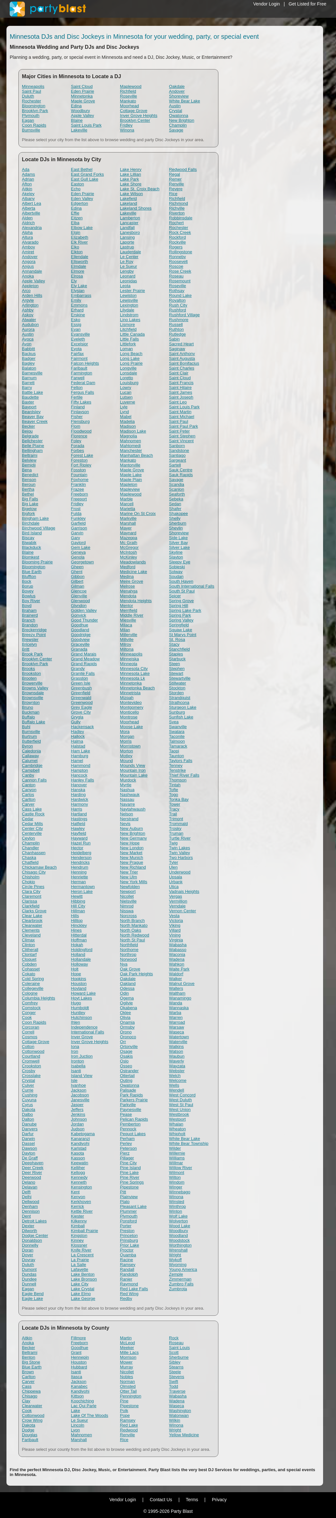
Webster (176, 1070)
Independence (84, 1027)
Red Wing (129, 1293)
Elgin (75, 232)
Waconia (177, 954)
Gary (75, 537)
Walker (175, 978)
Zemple (176, 1274)
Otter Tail (128, 1391)
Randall (127, 1269)
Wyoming (177, 1264)
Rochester (31, 101)
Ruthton (176, 329)
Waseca (176, 1032)
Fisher (77, 416)
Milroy (125, 644)
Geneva (78, 552)
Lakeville (79, 130)
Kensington (81, 1187)
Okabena (128, 1007)
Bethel (28, 494)
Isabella (78, 1065)
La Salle (78, 1264)
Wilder (175, 1148)
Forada (77, 445)
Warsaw (176, 1027)
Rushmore (178, 319)
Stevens (176, 1376)
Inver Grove (82, 1036)
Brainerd (30, 615)
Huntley (78, 1012)
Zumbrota (178, 1288)
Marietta (127, 508)
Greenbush (81, 688)
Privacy (219, 1499)
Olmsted (127, 1386)
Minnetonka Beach (137, 688)
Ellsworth (79, 261)
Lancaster (129, 222)
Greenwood (82, 702)
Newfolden (130, 886)
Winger (175, 1187)
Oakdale (176, 86)
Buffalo (28, 717)
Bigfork (28, 513)
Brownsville (32, 697)
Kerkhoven (81, 1201)
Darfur (28, 1133)
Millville (126, 639)
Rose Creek (180, 271)
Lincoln (77, 1425)
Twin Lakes (179, 847)
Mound (126, 760)
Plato (125, 1201)
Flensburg (80, 421)
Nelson (126, 813)
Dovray (28, 1259)
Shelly (174, 518)
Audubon (30, 324)
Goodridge (81, 634)
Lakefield (128, 198)
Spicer (175, 595)
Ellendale (80, 256)
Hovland (79, 988)
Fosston (78, 469)
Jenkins (78, 1114)
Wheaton (177, 1128)
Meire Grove (131, 581)
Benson (29, 479)
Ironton (77, 1061)
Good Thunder (84, 620)
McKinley (128, 557)
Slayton (176, 557)
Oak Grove (130, 969)
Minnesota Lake (135, 673)
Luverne (127, 402)
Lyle (123, 406)
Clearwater (32, 925)
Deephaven (33, 1162)
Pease (126, 1114)
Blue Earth (32, 571)
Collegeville (32, 988)
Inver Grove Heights (138, 115)
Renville (176, 184)
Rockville (177, 242)
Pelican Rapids (134, 1119)
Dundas (29, 1274)
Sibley (174, 1362)
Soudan (176, 576)
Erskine (78, 314)
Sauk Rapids (181, 474)
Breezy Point (34, 634)
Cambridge (32, 765)
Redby (126, 1298)
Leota (125, 285)
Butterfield (31, 741)
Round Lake (180, 295)
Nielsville (128, 901)
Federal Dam (83, 382)
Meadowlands (133, 562)
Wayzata (177, 1065)
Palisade (128, 1090)
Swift (173, 1381)
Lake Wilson (131, 193)
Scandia (176, 484)
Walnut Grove (181, 983)
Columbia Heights (38, 998)
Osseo (126, 1065)
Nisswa (126, 910)
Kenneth (79, 1182)
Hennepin (80, 1357)
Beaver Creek (34, 421)
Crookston (31, 1065)
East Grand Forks (87, 174)
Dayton (28, 1153)
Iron (74, 1051)
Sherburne (179, 1357)
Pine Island (130, 1167)
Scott (174, 1352)
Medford (127, 566)
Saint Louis (179, 1347)
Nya (123, 964)
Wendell (176, 1090)
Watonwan (179, 1415)
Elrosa (77, 276)
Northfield (129, 944)
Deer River (32, 1172)
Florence (79, 436)
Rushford (177, 310)
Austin (175, 105)
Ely (74, 280)
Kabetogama (83, 1133)
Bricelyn (29, 644)
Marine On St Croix (138, 513)
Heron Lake (82, 891)
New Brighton (181, 120)
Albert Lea (31, 203)
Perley (126, 1143)
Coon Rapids (34, 125)
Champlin (178, 125)
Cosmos (29, 1036)
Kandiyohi (80, 1143)
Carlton (29, 799)
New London (131, 847)
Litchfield (128, 329)
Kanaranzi (80, 1138)
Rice (173, 193)
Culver (28, 1085)
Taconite (176, 736)
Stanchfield (179, 649)
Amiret (28, 251)
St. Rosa (177, 639)
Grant (76, 1352)
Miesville (128, 620)
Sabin (174, 339)
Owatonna (178, 115)
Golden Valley (84, 610)
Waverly (176, 1061)
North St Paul (132, 939)
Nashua (127, 789)
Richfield (128, 91)
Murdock (128, 780)
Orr (123, 1041)
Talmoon (177, 741)
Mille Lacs (129, 1352)
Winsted (176, 1201)
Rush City (178, 305)
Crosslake (31, 1075)
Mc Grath (128, 542)
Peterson (128, 1148)
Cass (27, 1386)
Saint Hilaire (180, 387)
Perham (127, 1138)
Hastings (79, 818)
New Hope (130, 843)
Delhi (27, 1196)
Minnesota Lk (132, 678)
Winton (175, 1211)
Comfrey (30, 1002)
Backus (29, 353)
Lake (75, 1410)
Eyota (76, 348)
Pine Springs (132, 1182)
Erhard (77, 310)
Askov (27, 314)
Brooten (29, 678)
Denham (30, 1206)
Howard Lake (83, 993)
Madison (128, 426)
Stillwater (177, 683)
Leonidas (128, 280)
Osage (126, 1051)
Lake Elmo (81, 1293)
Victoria (176, 920)
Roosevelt (178, 261)
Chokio (28, 881)
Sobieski (177, 566)
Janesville (80, 1099)
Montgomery (131, 707)
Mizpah (126, 697)
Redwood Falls (183, 169)
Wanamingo (180, 998)
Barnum (29, 377)
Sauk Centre (180, 469)
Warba (175, 1012)
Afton (27, 184)
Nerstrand (129, 818)
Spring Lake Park (185, 610)
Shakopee (178, 513)
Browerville (32, 683)
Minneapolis (33, 86)
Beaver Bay (33, 416)
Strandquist (179, 697)
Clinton (28, 944)
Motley (126, 755)
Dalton (28, 1119)
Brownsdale (33, 692)
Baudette (30, 397)
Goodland (80, 629)
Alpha (27, 232)
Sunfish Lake (181, 717)
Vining (175, 935)
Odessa (127, 988)
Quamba (128, 1254)
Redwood (129, 1430)
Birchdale (30, 523)
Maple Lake (131, 474)
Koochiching (82, 1400)
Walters (176, 988)
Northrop (128, 954)
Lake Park (129, 179)
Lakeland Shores (136, 208)
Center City (32, 828)
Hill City (78, 906)
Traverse (177, 1391)
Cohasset (31, 969)
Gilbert (77, 581)
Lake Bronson (84, 1279)
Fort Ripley (81, 465)
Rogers (176, 247)
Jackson (79, 1090)
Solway (176, 571)
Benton (28, 1357)
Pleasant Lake (133, 1206)
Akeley (28, 193)
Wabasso (177, 949)
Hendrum (79, 867)
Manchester (131, 450)
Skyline (176, 552)
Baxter (28, 402)
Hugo (76, 1002)
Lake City (80, 1284)
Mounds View (132, 765)
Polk (124, 1410)
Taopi (174, 751)
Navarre (127, 804)
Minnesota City (134, 668)
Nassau (127, 799)
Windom (176, 1182)
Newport (127, 891)
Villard (175, 930)
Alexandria (32, 227)
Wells (174, 1085)
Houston (79, 983)
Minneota (128, 663)
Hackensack (82, 726)
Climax (28, 939)
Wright (175, 1254)
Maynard (128, 532)
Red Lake (129, 1425)
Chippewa (31, 1391)
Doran (27, 1250)
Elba (75, 222)
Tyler (173, 862)
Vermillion (178, 901)
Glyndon (79, 605)
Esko (75, 319)
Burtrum (29, 736)
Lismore (127, 324)
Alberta (28, 208)
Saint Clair (178, 373)
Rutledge (177, 334)
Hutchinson (81, 1017)
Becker (28, 426)
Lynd (124, 411)
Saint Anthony (182, 353)
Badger (29, 358)
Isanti (76, 1070)
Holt (75, 969)
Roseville (128, 96)
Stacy (174, 644)
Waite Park (179, 969)
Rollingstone (180, 251)
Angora (29, 261)
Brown (28, 1371)
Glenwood (80, 600)
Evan (76, 329)
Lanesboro (130, 232)
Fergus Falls (82, 392)
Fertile (77, 397)
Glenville (79, 595)
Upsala (175, 876)
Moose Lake (131, 726)
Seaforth (177, 494)
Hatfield (78, 823)
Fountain (79, 474)
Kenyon (78, 1196)
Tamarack (178, 746)
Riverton (176, 213)
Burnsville (31, 130)
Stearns (176, 1367)
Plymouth (30, 115)
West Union (180, 1109)
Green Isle (80, 683)
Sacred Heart (181, 343)
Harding (78, 794)
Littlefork (128, 343)
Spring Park (180, 615)
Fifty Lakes (81, 402)
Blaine (77, 120)
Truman (176, 833)
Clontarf (29, 954)
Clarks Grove (34, 910)
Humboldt (80, 1007)
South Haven (181, 581)
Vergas (175, 896)
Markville (128, 518)
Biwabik (29, 542)
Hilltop (77, 920)
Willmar (176, 1162)
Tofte (173, 789)
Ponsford (128, 1221)
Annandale (32, 271)
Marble (126, 499)
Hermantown (83, 886)
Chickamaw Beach (39, 867)
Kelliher (78, 1167)
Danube (29, 1124)
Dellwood (30, 1201)
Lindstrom (129, 314)
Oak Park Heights (136, 973)
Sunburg (177, 712)
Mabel (125, 416)
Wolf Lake (178, 1216)
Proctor (126, 1250)
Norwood (128, 959)
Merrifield (128, 610)
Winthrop (177, 1206)
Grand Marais (84, 654)
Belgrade (30, 436)
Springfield (179, 625)
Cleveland (31, 935)
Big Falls (30, 499)
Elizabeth (79, 237)
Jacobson (80, 1095)
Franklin (78, 484)
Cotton (28, 1046)
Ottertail (127, 1075)
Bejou (27, 431)
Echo (76, 188)
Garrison (79, 528)
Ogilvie (126, 1002)
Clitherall (30, 949)
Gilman (77, 586)
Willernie (177, 1153)
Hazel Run (81, 843)
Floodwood (81, 431)
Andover (176, 91)
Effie (75, 213)
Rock (174, 1337)
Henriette (79, 876)
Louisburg (129, 382)
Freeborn (79, 494)
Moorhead (129, 105)
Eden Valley (82, 198)
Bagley (28, 363)
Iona (75, 1046)
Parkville (128, 1104)
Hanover (79, 784)
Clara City (31, 891)
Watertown (179, 1036)
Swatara (176, 731)
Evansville (80, 334)
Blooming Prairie (37, 562)
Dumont (29, 1269)
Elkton (77, 251)
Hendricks (80, 862)
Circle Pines (33, 886)
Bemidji (29, 465)
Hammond (80, 765)
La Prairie (80, 1259)
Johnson (79, 1119)
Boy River (31, 600)
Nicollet (127, 896)
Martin (125, 1337)
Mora (125, 731)
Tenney (176, 765)
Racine (126, 1259)
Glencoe (79, 591)
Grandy (78, 668)
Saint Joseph (181, 397)
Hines (76, 930)
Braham (29, 610)
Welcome (177, 1080)
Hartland (79, 813)
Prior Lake (129, 1245)
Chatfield (30, 862)
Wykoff (175, 1259)
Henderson (81, 857)
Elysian (78, 290)
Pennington (130, 1396)
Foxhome (80, 479)
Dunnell (29, 1284)
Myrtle (125, 784)
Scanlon (176, 489)
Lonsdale (128, 373)
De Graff (30, 1158)
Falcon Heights (85, 363)
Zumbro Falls (181, 1284)
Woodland (178, 1235)
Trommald (178, 823)
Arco (26, 290)
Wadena (176, 959)
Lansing (127, 237)
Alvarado (30, 242)
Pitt (123, 1191)
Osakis (126, 1056)
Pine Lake (129, 1172)
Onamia (127, 1022)
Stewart (176, 673)
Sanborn (177, 445)
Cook (27, 1017)
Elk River (79, 242)
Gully (76, 721)
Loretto (126, 377)
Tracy (174, 809)
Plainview (129, 1196)
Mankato (128, 101)
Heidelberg (81, 852)
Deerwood (31, 1177)
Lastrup (127, 247)
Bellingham (32, 450)
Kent (75, 1191)
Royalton (177, 300)
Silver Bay (178, 542)
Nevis (125, 823)
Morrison (128, 1357)
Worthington (180, 1245)
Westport (177, 1119)
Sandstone (179, 450)
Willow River (180, 1167)
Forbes (77, 450)
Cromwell (30, 1061)
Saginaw (177, 348)
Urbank (176, 881)
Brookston (31, 673)
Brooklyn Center (135, 120)
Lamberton (130, 217)
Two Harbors (181, 857)
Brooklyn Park (35, 110)
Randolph (129, 1274)
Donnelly (30, 1245)
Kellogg (78, 1172)
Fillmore (78, 1337)
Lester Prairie (132, 290)
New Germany (133, 838)
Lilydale (127, 310)
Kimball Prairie (84, 1230)
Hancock (79, 775)
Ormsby (127, 1027)
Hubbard (79, 1367)
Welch (175, 1075)
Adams (28, 174)
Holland (78, 954)
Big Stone (31, 1362)
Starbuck (177, 658)
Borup (27, 586)
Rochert (176, 222)
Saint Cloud (82, 86)
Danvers (29, 1128)
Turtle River (180, 838)
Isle (74, 1080)
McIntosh (128, 552)
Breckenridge (34, 629)
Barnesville (32, 373)
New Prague (131, 862)
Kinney (77, 1240)
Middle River (131, 615)
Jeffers (77, 1109)
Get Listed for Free (307, 3)
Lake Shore (131, 184)
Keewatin (79, 1162)
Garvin (77, 532)
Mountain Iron (133, 770)
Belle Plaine (33, 445)
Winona (127, 130)
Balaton (29, 368)
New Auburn (131, 828)
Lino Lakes (130, 319)
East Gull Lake (85, 179)
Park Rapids (131, 1095)
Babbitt (28, 348)
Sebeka (176, 499)
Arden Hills (32, 295)
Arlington (30, 305)
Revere (176, 188)
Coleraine (31, 983)
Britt (25, 649)
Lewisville (129, 300)
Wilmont (176, 1172)
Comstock (31, 1007)
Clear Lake (32, 915)
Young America (183, 1269)
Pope (125, 1415)
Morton (126, 751)
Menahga (128, 591)
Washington (180, 1410)
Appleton (30, 285)
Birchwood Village (38, 528)
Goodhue (80, 625)
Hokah (77, 944)
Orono (125, 1032)
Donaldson (32, 1240)
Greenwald (81, 697)
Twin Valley (179, 852)
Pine (124, 1400)
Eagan (28, 120)
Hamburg (79, 755)
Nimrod (126, 906)
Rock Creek (180, 232)
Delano (28, 1182)
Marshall (128, 523)
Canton (29, 784)
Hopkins (78, 978)
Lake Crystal (82, 1288)
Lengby (127, 271)
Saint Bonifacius (184, 363)
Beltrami (29, 455)
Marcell (126, 503)
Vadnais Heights (184, 891)
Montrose (128, 717)
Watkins (176, 1046)
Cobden (29, 964)
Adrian (28, 179)
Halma (77, 741)
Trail (173, 813)
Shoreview (179, 96)
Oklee (125, 1012)
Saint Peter (179, 431)
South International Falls (191, 586)
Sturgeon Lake (182, 707)
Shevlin (176, 528)
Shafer (175, 508)
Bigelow (29, 508)
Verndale (177, 906)
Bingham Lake (35, 518)
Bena (27, 469)
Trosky (175, 828)
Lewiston (128, 295)
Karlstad (79, 1148)
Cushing (29, 1095)
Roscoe (176, 266)
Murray (126, 1367)
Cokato (28, 973)
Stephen (176, 668)
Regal (174, 174)
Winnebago (179, 1191)
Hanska (78, 789)
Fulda (76, 513)
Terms (192, 1499)
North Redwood (134, 935)
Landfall (127, 227)
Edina (76, 105)
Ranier (126, 1279)
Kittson (77, 1396)
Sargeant (177, 460)
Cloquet (29, 959)
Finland (78, 406)
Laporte (127, 242)
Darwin (28, 1138)
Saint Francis (181, 382)
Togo (173, 794)
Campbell (31, 770)
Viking (174, 925)
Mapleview (130, 489)
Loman (126, 348)
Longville (128, 368)
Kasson (78, 1158)
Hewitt (77, 896)
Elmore (77, 271)
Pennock (128, 1128)
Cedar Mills (32, 823)
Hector (77, 847)
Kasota (77, 1153)
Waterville (178, 1041)
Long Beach (131, 353)
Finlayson (80, 411)
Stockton (177, 688)
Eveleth (78, 339)
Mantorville (130, 465)
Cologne (29, 993)
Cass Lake (32, 809)
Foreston (79, 460)
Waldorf (176, 973)
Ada (25, 169)
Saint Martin (180, 411)
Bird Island (32, 532)
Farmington (81, 373)
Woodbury (80, 110)
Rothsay (176, 290)
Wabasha (177, 944)
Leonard (127, 276)
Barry (27, 387)
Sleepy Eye (179, 562)
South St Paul (182, 591)
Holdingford (82, 949)
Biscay (28, 537)
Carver (28, 804)
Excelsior (79, 343)
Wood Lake (179, 1225)
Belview (29, 460)
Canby (28, 775)
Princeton (129, 1235)
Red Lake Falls (134, 1288)
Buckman (30, 712)
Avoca (28, 339)
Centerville (32, 833)
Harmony (79, 804)
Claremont (31, 896)
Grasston (79, 678)
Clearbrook (32, 920)
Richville (176, 208)
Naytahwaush (132, 809)
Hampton (79, 770)
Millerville (128, 634)
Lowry (125, 387)
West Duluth (180, 1099)
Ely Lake (79, 285)
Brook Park (32, 654)
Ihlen (75, 1022)
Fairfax (77, 353)
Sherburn (177, 523)
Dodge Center (35, 1235)
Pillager (127, 1158)
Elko (75, 247)
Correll (28, 1032)
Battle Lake (32, 392)
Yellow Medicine (184, 1434)
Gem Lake (80, 547)
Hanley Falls (82, 780)
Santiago (177, 455)
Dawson (29, 1148)
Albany (28, 198)
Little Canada (132, 334)
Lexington (129, 305)
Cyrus (27, 1104)
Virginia (176, 939)
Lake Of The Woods (89, 1415)
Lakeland (128, 203)
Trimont (176, 818)
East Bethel (82, 169)
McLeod (127, 1342)
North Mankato (133, 925)
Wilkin (174, 1420)
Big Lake (30, 503)
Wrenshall (178, 1250)
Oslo (124, 1061)
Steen (174, 663)
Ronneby (177, 256)
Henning (79, 872)
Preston (127, 1230)
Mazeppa (128, 537)
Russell (176, 324)
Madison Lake (133, 431)
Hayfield (78, 833)
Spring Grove (181, 600)
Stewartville (179, 678)
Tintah (175, 784)
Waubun (176, 1056)
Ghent (76, 571)
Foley (76, 440)
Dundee (29, 1279)
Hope (76, 973)
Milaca (126, 625)
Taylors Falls (180, 760)
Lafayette (80, 1269)
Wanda (175, 1002)
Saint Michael (181, 416)
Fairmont (79, 358)
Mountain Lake (133, 775)
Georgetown (82, 562)
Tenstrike (177, 770)
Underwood (180, 872)
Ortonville (129, 1046)
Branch (28, 620)
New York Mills (133, 881)
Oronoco (128, 1036)
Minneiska (129, 658)
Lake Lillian (130, 174)
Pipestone (129, 1187)
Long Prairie (131, 363)
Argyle (28, 300)
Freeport (79, 499)
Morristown (130, 746)
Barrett (28, 382)
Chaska (29, 857)
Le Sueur (128, 266)
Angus (28, 266)
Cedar (27, 818)
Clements (31, 930)
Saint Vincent (181, 440)
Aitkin (27, 188)
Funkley (78, 518)
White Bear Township (188, 1143)
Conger (29, 1012)
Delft (26, 1191)
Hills (75, 915)
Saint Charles (181, 368)
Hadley (77, 731)
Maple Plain (131, 479)
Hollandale (81, 959)
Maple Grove (83, 101)
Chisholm (30, 876)
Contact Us (161, 1499)
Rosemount (179, 280)
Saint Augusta (182, 358)
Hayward (79, 838)
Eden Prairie (82, 91)
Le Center (129, 256)
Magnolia (128, 436)
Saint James (180, 392)
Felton (77, 387)
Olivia (125, 1017)
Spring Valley (181, 620)
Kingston (79, 1235)
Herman (78, 881)
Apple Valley (82, 115)
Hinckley (79, 925)
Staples (176, 654)
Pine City (128, 1162)
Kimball (78, 1225)
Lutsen (126, 397)
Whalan (176, 1124)
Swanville (178, 726)
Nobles (126, 1376)
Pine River (129, 1177)
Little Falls (129, 339)
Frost (76, 508)
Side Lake (178, 537)
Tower (174, 804)
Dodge (28, 1430)
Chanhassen (34, 852)
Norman (127, 1381)
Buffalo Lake (33, 721)
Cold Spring (33, 978)
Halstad (78, 746)
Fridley (126, 125)
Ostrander (129, 1070)
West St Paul (181, 1104)
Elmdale (78, 266)
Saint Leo (178, 402)
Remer (175, 179)
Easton (77, 184)
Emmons (79, 305)
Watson (176, 1051)
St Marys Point (182, 634)
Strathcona (179, 702)
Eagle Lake (32, 1298)
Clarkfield (30, 906)
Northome (129, 949)
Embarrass (81, 295)
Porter (125, 1225)
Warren (176, 1017)
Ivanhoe (78, 1085)
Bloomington (33, 105)
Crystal (175, 110)
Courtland (31, 1056)
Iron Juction (82, 1056)
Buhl (26, 726)
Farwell (78, 377)
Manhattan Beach (136, 455)
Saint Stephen (182, 436)
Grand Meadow (85, 658)
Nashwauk (130, 794)
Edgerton (79, 203)
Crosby (28, 1070)
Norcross (128, 915)
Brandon (30, 625)
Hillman (78, 910)
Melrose (127, 586)
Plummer (128, 1211)
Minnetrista (130, 692)
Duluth (28, 96)
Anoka (28, 276)
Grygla (77, 717)
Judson (78, 1128)
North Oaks (130, 930)
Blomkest (30, 557)
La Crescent (82, 1254)
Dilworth (29, 1230)
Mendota (128, 595)
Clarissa (29, 901)
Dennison (31, 1211)
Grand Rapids (84, 663)
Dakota (28, 1109)
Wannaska (179, 1007)
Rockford (177, 237)
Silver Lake (179, 547)
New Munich (131, 857)
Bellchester (32, 440)
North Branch (132, 920)
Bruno (27, 707)
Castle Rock (33, 813)
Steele (175, 1371)
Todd (173, 1386)
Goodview (80, 639)
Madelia (127, 421)
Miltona (126, 649)
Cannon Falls (34, 780)
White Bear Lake (184, 101)
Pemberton (130, 1124)
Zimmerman (180, 1279)
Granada (79, 649)
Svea (174, 721)
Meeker (127, 1347)
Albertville (31, 213)
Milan (125, 629)
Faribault (79, 368)
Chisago (29, 1396)
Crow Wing (32, 1420)
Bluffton (29, 576)
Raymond (129, 1284)
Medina (127, 576)
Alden (27, 217)
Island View (81, 1075)
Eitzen (77, 217)
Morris (125, 741)
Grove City (81, 712)
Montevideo (131, 702)
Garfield (78, 523)
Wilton (175, 1177)
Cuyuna (29, 1099)
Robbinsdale (180, 217)
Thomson (177, 780)
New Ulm (128, 876)
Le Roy (126, 261)
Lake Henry (130, 169)
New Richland (133, 867)
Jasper (77, 1104)
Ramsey (127, 1264)
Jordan (77, 1124)
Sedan (175, 503)
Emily (76, 300)
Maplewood (131, 86)
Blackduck (31, 547)
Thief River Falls (184, 775)
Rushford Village (184, 314)
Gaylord (78, 542)
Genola (78, 557)
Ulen (173, 867)
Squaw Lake (180, 629)
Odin (124, 993)
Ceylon (28, 838)
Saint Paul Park (183, 426)
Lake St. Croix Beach (139, 188)
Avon (26, 343)
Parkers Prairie (134, 1099)
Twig (173, 843)
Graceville (80, 644)
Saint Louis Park (86, 125)
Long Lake (130, 358)
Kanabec (79, 1386)
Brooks (28, 668)
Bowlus (29, 595)
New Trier (129, 872)
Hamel (77, 760)
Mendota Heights (136, 600)
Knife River (81, 1250)
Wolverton (178, 1221)
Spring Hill (178, 605)
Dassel (28, 1143)
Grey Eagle (81, 707)
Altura (27, 237)
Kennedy (79, 1177)
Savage (176, 130)
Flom (75, 426)
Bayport (29, 406)
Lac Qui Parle (84, 1405)
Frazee (77, 489)
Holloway (79, 964)
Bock (26, 581)
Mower (126, 1362)
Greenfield (80, 692)
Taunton (176, 755)
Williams (176, 1158)
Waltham (177, 993)
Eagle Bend (33, 1293)
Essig (76, 324)
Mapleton (128, 484)
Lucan (125, 392)
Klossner (79, 1245)
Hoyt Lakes (81, 998)
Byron (27, 746)
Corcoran (30, 1027)
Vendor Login (266, 3)
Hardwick (79, 799)
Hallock (78, 736)
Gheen (77, 566)
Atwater (29, 319)
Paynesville (130, 1109)
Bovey (28, 591)
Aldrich (28, 222)
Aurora (28, 329)
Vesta (174, 915)
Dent (26, 1216)
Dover (27, 1254)
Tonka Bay (179, 799)
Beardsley (31, 411)
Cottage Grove (133, 110)
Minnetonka (82, 96)
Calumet (29, 760)
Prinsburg (129, 1240)
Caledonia (31, 751)
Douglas (29, 1434)
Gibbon (78, 576)
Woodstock (179, 1240)
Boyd (27, 605)
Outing (126, 1080)
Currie (27, 1090)
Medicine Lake (133, 571)
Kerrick (77, 1206)
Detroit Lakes (34, 1221)
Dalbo (27, 1114)
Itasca (76, 1376)
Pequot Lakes (133, 1133)
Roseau (176, 276)
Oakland (127, 983)
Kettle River (82, 1211)
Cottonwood (33, 1051)
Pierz (125, 1153)
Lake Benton (83, 1274)
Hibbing (78, 901)
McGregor (129, 547)
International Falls (87, 1032)
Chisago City (34, 872)
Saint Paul (31, 91)
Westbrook (179, 1114)
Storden (176, 692)
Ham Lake (80, 751)
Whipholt (177, 1133)
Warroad (177, 1022)
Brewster (30, 639)
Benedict (30, 474)
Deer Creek (32, 1167)
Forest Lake (82, 455)
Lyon (75, 1430)
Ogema (127, 998)
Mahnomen (130, 440)
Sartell (175, 465)
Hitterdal (79, 935)
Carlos (28, 794)
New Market (131, 852)
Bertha (28, 489)
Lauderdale (130, 251)
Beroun (29, 484)
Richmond (178, 203)
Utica (174, 886)
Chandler (30, 847)
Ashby (28, 310)
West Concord (182, 1095)
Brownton (31, 702)
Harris (76, 809)
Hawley (78, 828)
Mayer (125, 528)
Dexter (28, 1225)
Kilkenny (79, 1221)
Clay (26, 1400)
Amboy (28, 247)
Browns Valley (35, 688)
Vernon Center (182, 910)
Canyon (29, 789)
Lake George (83, 1298)
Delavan (29, 1187)
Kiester (77, 1216)
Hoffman (79, 939)
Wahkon (176, 964)
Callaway (30, 755)
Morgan (127, 736)
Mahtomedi (130, 445)
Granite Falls (83, 673)
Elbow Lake (82, 227)
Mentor (126, 605)
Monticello (129, 712)
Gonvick (78, 615)
